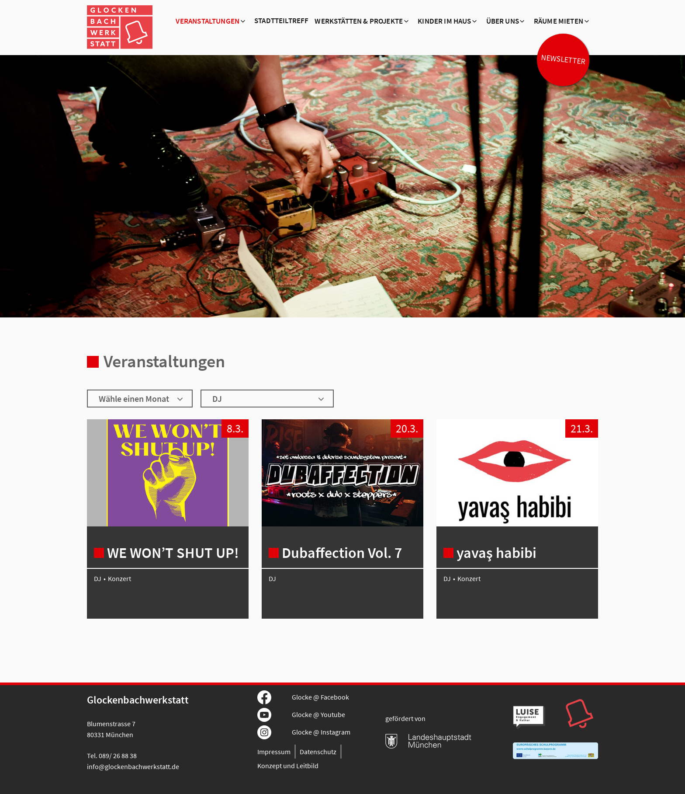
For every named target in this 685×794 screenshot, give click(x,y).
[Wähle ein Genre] (267, 398)
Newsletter (563, 59)
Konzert (119, 578)
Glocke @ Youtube (318, 714)
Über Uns (502, 21)
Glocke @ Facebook (320, 697)
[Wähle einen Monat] (140, 398)
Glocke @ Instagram (321, 732)
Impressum (274, 751)
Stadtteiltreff (281, 21)
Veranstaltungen (207, 21)
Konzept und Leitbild (287, 765)
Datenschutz (318, 751)
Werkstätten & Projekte (359, 21)
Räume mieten (558, 21)
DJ (97, 578)
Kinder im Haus (444, 21)
